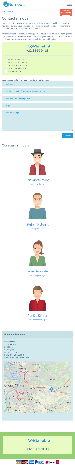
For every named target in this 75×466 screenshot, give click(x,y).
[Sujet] (37, 105)
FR (62, 4)
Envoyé (68, 135)
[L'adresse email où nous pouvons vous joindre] (37, 91)
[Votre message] (37, 120)
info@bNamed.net (37, 46)
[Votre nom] (37, 84)
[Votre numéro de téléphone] (37, 98)
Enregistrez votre (66, 11)
